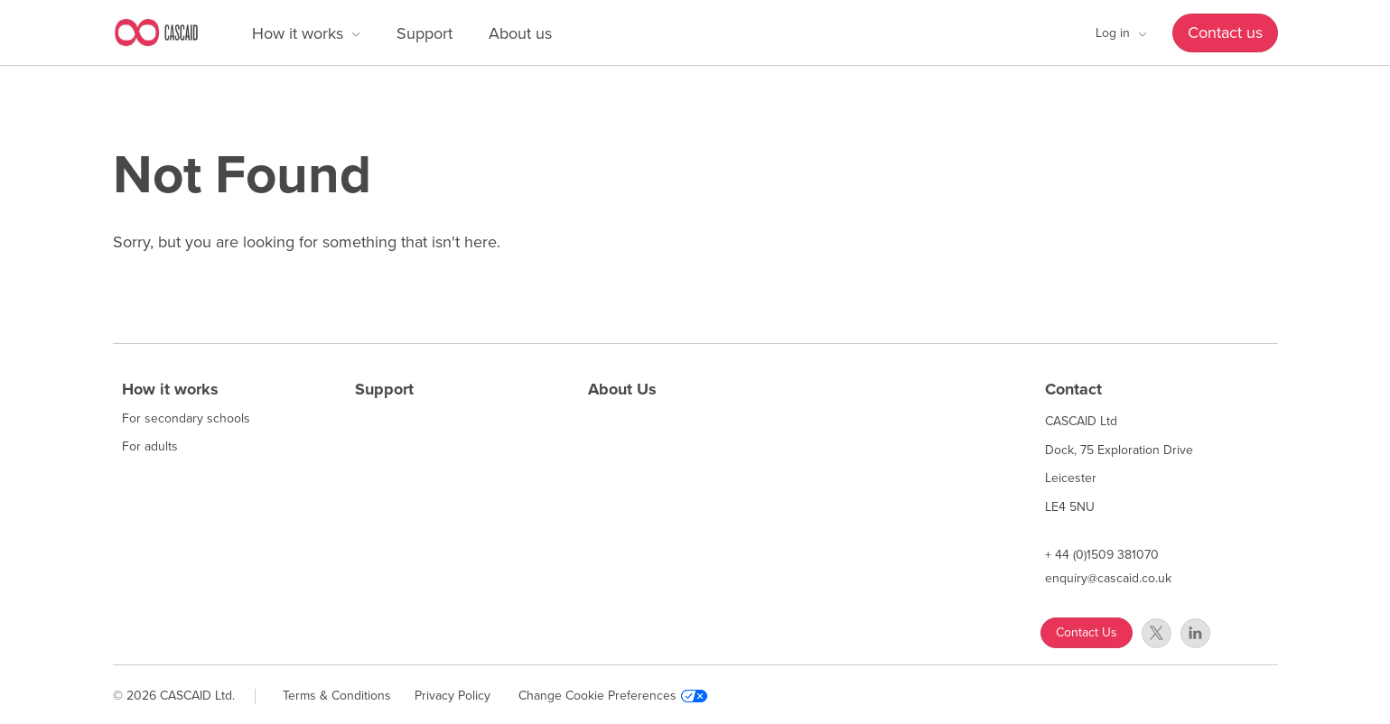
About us (520, 33)
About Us (622, 389)
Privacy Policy (452, 695)
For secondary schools (186, 419)
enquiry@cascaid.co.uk (1108, 578)
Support (424, 33)
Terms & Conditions (337, 695)
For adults (150, 447)
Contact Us (1086, 632)
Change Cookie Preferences (612, 696)
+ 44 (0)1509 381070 (1102, 555)
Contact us (1225, 32)
